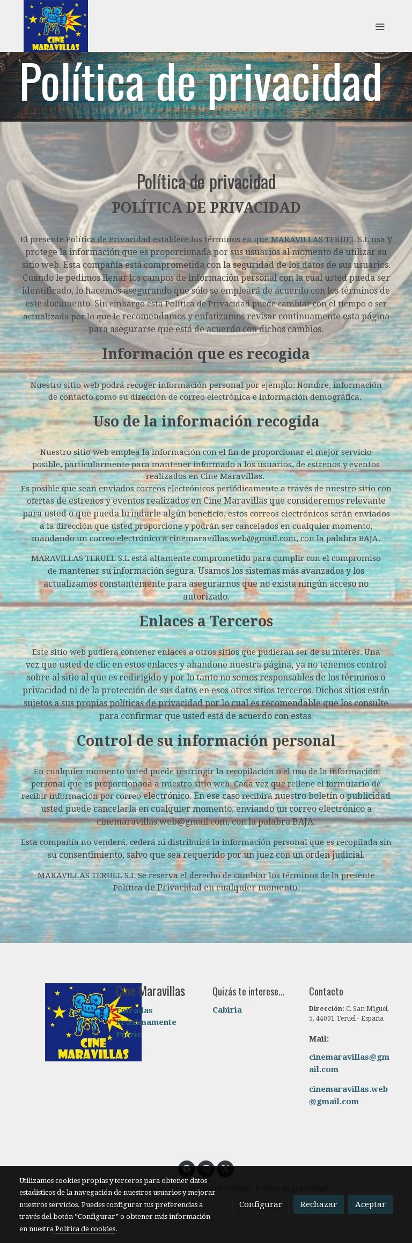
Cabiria (227, 1010)
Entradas (134, 1010)
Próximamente (146, 1022)
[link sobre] (61, 1022)
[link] (56, 26)
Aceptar (370, 1204)
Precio (129, 1034)
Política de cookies (85, 1229)
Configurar (260, 1204)
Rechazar (318, 1204)
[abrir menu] (380, 26)
